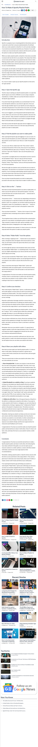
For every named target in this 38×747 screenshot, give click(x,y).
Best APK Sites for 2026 (8, 623)
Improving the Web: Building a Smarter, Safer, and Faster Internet (27, 641)
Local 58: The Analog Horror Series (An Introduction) (22, 675)
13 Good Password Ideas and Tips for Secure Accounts (12, 705)
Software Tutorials (14, 14)
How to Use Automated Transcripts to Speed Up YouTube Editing (8, 641)
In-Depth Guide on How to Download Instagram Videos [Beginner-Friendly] (13, 703)
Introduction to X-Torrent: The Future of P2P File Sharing (23, 659)
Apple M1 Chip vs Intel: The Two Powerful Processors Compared (14, 710)
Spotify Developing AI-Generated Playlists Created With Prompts (27, 571)
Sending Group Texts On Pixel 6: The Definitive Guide (22, 664)
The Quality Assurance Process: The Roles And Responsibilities (13, 700)
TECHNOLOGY (23, 14)
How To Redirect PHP (15, 670)
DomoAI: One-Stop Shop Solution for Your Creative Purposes (27, 592)
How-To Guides (5, 14)
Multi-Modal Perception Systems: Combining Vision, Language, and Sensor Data (9, 608)
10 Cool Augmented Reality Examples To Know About (22, 653)
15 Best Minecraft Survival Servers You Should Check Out (14, 708)
